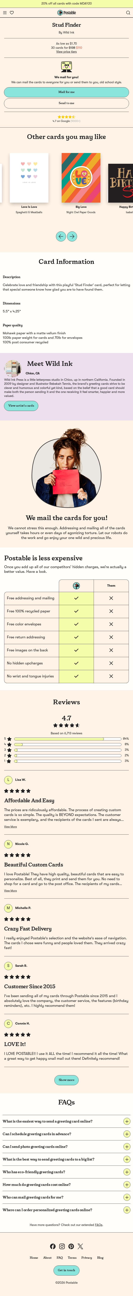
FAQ (60, 1257)
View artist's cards (21, 405)
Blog (100, 1257)
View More (10, 827)
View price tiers (66, 51)
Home (34, 1257)
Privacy (86, 1257)
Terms (72, 1257)
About (47, 1257)
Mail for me (66, 92)
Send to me (66, 103)
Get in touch (66, 1270)
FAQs (98, 1225)
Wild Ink (68, 32)
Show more (66, 1080)
